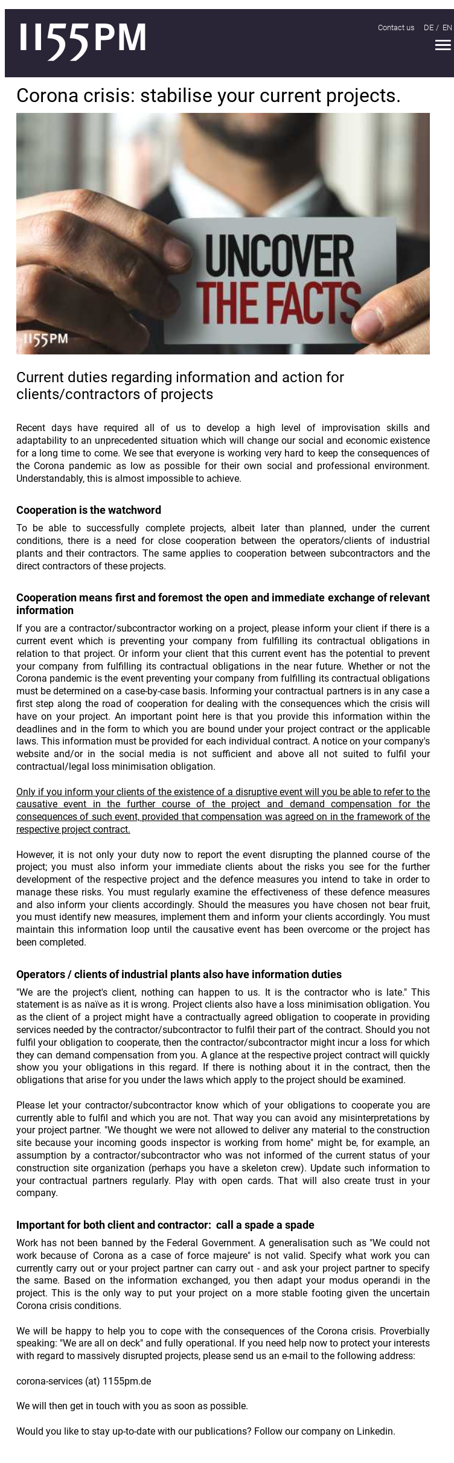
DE (428, 27)
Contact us (396, 27)
